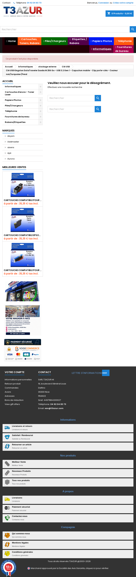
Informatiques (13, 86)
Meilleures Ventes (14, 167)
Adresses (10, 395)
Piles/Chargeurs (14, 105)
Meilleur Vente (19, 462)
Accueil (7, 81)
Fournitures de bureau (17, 116)
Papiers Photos (13, 100)
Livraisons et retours (22, 426)
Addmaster (13, 141)
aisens (10, 147)
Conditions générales (22, 552)
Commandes (11, 387)
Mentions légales (20, 543)
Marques (8, 130)
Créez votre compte (123, 2)
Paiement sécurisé (21, 507)
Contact (6, 2)
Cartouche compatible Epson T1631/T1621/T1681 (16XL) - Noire (22, 235)
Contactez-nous (19, 516)
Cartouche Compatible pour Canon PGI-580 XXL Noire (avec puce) (22, 200)
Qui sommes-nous (21, 533)
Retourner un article (22, 444)
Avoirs (8, 391)
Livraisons (17, 498)
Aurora (11, 158)
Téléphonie (11, 111)
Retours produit (13, 383)
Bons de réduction (14, 400)
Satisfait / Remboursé (22, 435)
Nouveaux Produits (21, 471)
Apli (9, 153)
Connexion (103, 2)
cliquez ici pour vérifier (97, 568)
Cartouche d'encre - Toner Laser (19, 93)
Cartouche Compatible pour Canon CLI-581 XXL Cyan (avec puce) (22, 270)
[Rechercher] (68, 29)
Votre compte (14, 372)
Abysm (11, 136)
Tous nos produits (21, 480)
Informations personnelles (18, 379)
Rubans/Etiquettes (15, 122)
